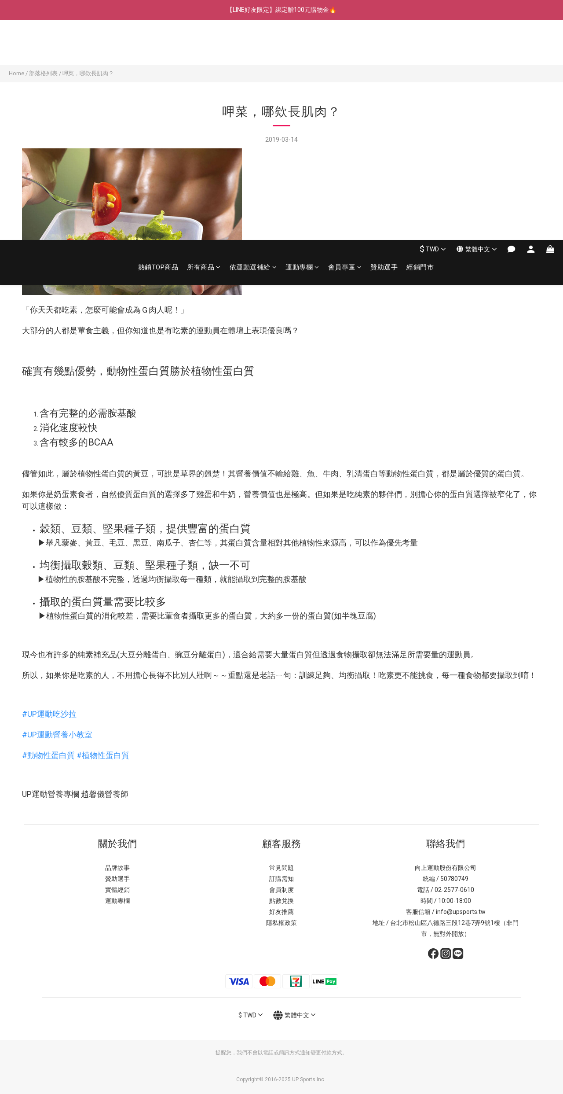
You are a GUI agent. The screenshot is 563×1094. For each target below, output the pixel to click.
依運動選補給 (253, 47)
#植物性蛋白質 (103, 755)
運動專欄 (302, 47)
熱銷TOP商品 (158, 47)
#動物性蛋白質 (48, 755)
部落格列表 (43, 73)
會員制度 (281, 889)
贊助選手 (384, 47)
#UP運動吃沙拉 (49, 713)
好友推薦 (281, 911)
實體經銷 (117, 889)
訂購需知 (281, 878)
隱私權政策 (281, 922)
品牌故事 (117, 867)
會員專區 (345, 47)
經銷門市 (420, 47)
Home (16, 73)
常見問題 (281, 867)
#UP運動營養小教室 (57, 734)
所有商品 (204, 47)
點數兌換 (281, 900)
